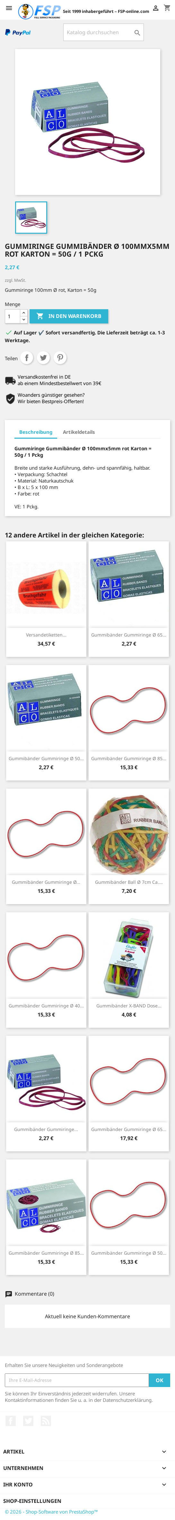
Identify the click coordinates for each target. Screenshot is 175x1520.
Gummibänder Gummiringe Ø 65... (128, 635)
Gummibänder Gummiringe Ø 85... (128, 758)
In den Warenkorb (68, 316)
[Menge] (12, 316)
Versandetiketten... (46, 635)
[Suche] (103, 32)
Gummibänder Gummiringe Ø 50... (46, 758)
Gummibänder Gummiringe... (46, 1129)
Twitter (28, 1421)
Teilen (26, 357)
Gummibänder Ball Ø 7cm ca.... (129, 882)
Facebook (10, 1421)
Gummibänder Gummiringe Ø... (46, 882)
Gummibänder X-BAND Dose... (129, 1006)
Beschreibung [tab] (35, 432)
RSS (46, 1421)
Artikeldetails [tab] (79, 432)
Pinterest (60, 357)
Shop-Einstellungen (32, 1501)
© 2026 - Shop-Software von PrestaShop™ (51, 1511)
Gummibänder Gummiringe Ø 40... (46, 1006)
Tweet (43, 357)
